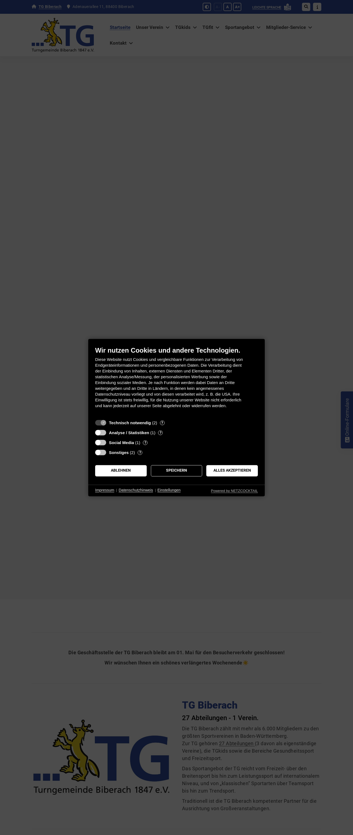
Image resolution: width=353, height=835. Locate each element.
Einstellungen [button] (169, 490)
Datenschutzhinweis (136, 490)
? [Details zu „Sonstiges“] (140, 452)
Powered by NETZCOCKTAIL (234, 491)
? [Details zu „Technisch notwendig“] (162, 423)
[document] (176, 381)
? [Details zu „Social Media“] (145, 443)
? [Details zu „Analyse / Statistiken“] (160, 433)
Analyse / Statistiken (129, 432)
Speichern (176, 470)
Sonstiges (119, 452)
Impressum (104, 490)
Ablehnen (121, 470)
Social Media (121, 442)
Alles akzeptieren (232, 470)
